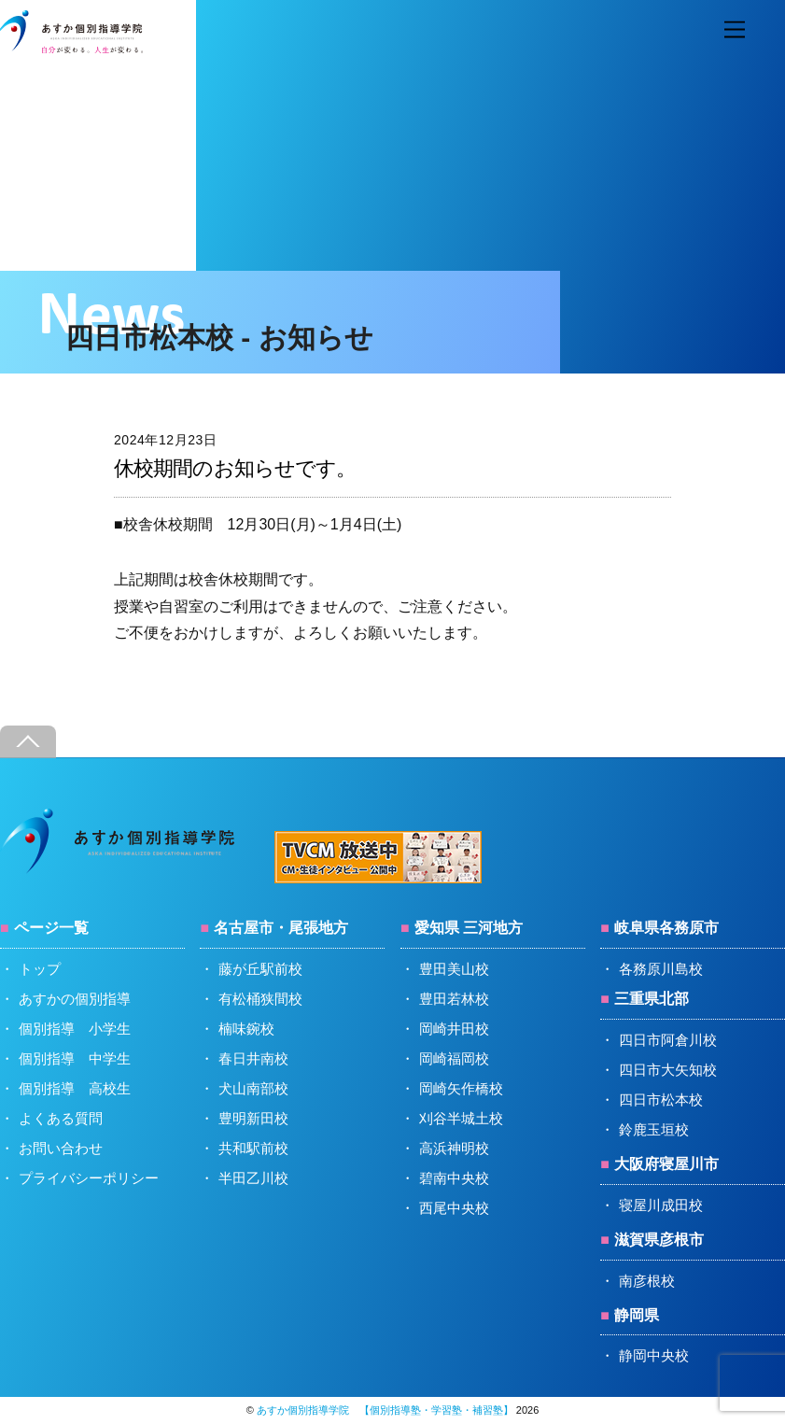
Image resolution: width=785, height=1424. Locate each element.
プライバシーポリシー (89, 1178)
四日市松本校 (661, 1099)
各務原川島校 (661, 969)
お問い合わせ (61, 1148)
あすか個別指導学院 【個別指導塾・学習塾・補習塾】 (385, 1410)
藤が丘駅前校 (260, 969)
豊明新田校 (253, 1118)
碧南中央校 (454, 1178)
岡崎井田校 (454, 1028)
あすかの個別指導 (75, 999)
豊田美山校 (454, 969)
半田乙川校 (253, 1178)
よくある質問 (61, 1118)
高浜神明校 (454, 1148)
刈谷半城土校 (461, 1118)
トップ (40, 969)
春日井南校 (253, 1058)
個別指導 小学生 (75, 1028)
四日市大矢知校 (668, 1070)
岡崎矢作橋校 (461, 1088)
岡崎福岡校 (454, 1058)
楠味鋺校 (246, 1028)
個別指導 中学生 (75, 1058)
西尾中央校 (454, 1208)
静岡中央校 (654, 1355)
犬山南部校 (253, 1088)
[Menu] (734, 30)
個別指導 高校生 (75, 1088)
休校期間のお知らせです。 (235, 468)
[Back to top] (28, 742)
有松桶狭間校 (260, 999)
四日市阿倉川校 (668, 1040)
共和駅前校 (253, 1148)
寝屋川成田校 (661, 1205)
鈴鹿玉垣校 (654, 1129)
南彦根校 (647, 1281)
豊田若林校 (454, 999)
